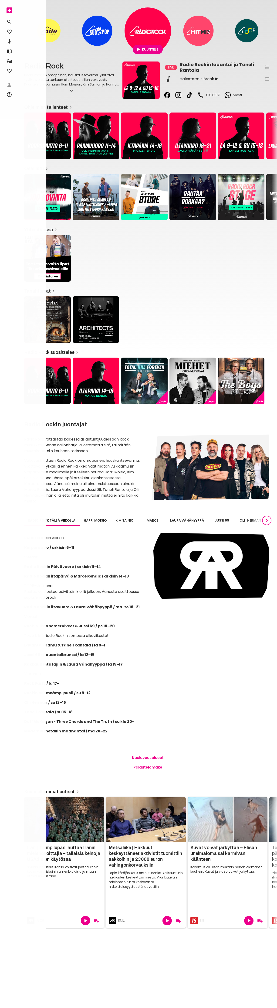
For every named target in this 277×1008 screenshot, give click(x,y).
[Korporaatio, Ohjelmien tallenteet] (47, 136)
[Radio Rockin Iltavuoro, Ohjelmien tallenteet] (192, 136)
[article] (96, 136)
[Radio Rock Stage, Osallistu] (241, 197)
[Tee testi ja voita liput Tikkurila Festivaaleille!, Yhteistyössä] (47, 258)
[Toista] (85, 920)
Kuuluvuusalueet (148, 757)
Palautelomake (147, 767)
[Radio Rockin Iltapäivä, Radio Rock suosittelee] (96, 381)
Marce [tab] (152, 520)
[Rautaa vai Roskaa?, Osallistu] (192, 197)
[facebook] (167, 95)
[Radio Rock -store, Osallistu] (144, 197)
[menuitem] (9, 10)
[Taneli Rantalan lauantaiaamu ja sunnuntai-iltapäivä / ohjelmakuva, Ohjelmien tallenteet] (241, 136)
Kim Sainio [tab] (124, 520)
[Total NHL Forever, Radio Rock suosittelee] (144, 381)
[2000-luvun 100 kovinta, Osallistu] (47, 197)
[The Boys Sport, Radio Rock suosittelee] (241, 381)
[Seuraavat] (266, 520)
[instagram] (178, 95)
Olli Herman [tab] (250, 520)
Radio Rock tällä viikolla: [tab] (52, 520)
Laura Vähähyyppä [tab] (187, 520)
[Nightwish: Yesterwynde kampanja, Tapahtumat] (47, 319)
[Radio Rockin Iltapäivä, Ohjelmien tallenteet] (144, 136)
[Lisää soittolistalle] (96, 920)
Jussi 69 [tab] (222, 520)
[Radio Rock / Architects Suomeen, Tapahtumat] (96, 319)
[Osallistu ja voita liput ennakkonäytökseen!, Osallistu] (96, 197)
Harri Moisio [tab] (95, 520)
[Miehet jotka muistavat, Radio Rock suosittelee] (192, 381)
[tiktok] (189, 95)
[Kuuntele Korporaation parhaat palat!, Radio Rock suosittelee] (47, 381)
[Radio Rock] (148, 30)
